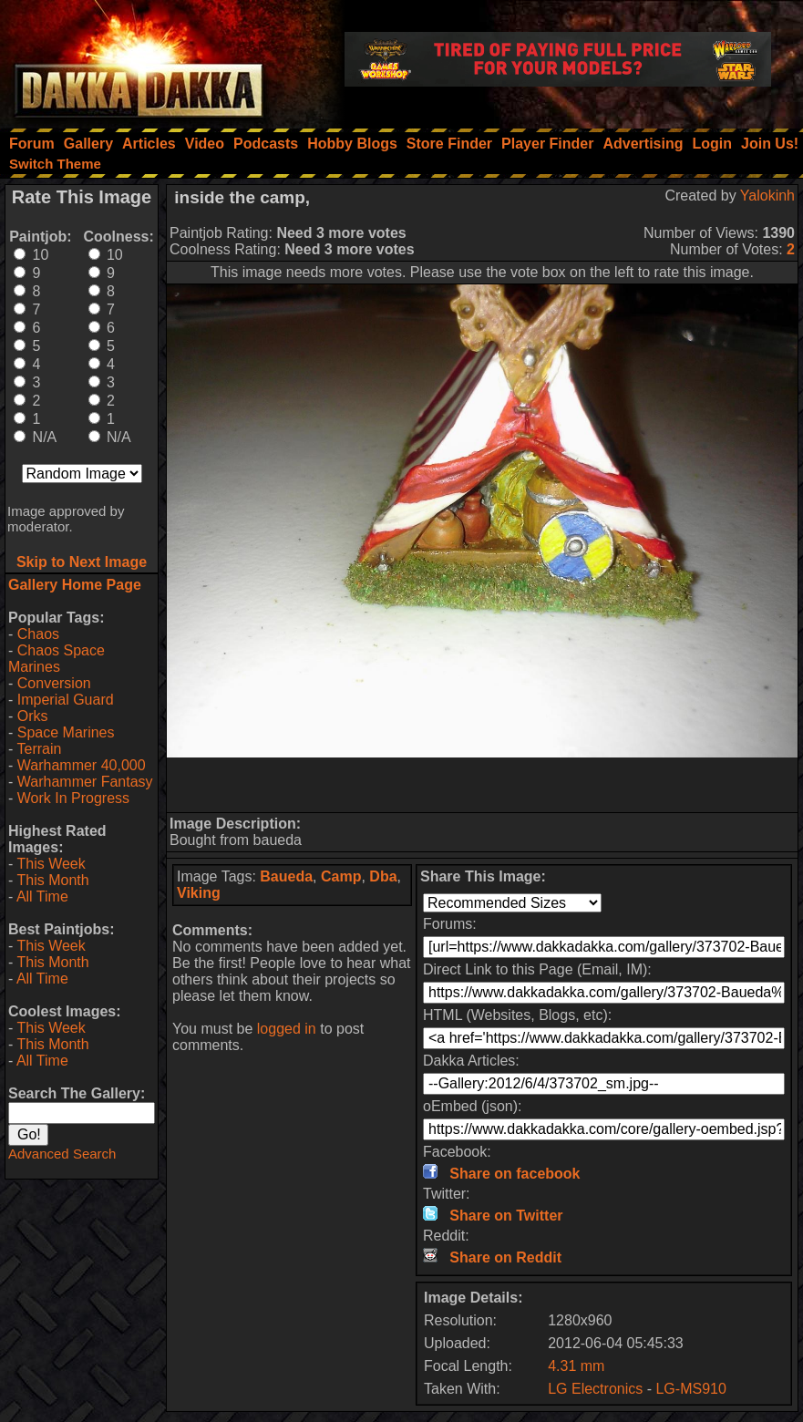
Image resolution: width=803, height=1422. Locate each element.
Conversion (54, 683)
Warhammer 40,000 (81, 765)
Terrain (38, 749)
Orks (32, 716)
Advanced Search (62, 1153)
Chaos (38, 634)
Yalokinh (767, 195)
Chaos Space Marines (56, 659)
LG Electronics (595, 1388)
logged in (286, 1028)
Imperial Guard (65, 699)
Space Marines (66, 732)
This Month (52, 880)
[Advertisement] (482, 784)
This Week (50, 863)
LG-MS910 (690, 1388)
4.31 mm (576, 1366)
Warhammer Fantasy (85, 781)
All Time (42, 896)
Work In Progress (73, 798)
